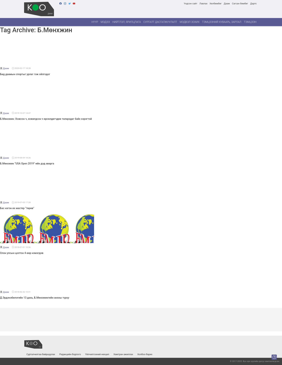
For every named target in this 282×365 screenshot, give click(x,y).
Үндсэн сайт (190, 3)
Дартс (253, 3)
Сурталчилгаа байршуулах (40, 354)
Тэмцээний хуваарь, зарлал (221, 22)
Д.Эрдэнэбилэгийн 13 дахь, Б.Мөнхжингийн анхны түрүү (34, 297)
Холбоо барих (144, 354)
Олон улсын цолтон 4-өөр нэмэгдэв (21, 253)
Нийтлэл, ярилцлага (126, 22)
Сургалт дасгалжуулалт (160, 22)
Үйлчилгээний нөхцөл (97, 354)
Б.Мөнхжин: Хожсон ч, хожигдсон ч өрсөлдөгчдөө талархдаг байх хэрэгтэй (46, 118)
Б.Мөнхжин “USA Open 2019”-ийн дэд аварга (27, 163)
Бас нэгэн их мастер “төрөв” (17, 208)
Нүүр (95, 22)
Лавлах (203, 3)
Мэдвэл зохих (189, 22)
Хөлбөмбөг (216, 3)
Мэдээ (105, 22)
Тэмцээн (250, 22)
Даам (227, 3)
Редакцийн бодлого (70, 354)
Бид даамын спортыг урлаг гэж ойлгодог (25, 74)
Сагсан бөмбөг (240, 3)
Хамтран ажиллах (123, 354)
